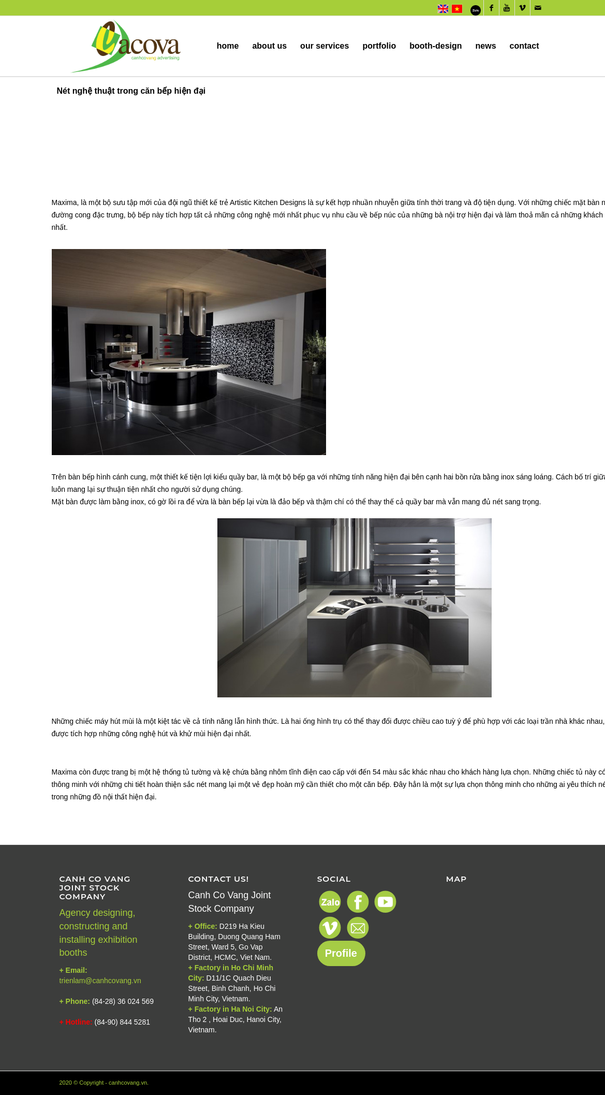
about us (269, 58)
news (486, 58)
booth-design (435, 58)
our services (324, 58)
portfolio (379, 58)
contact (524, 58)
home (228, 58)
